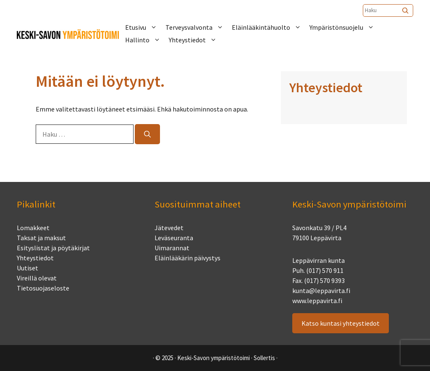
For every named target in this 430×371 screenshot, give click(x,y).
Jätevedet (169, 227)
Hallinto (147, 40)
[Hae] (147, 134)
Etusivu (145, 27)
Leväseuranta (174, 237)
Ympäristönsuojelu (346, 27)
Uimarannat (172, 248)
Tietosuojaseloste (43, 288)
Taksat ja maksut (41, 237)
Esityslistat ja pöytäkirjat (53, 248)
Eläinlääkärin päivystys (187, 258)
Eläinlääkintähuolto (270, 27)
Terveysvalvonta (198, 27)
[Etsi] (406, 10)
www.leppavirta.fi (317, 300)
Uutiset (27, 268)
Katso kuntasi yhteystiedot (341, 323)
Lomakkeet (33, 227)
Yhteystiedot (197, 40)
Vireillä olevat (37, 278)
